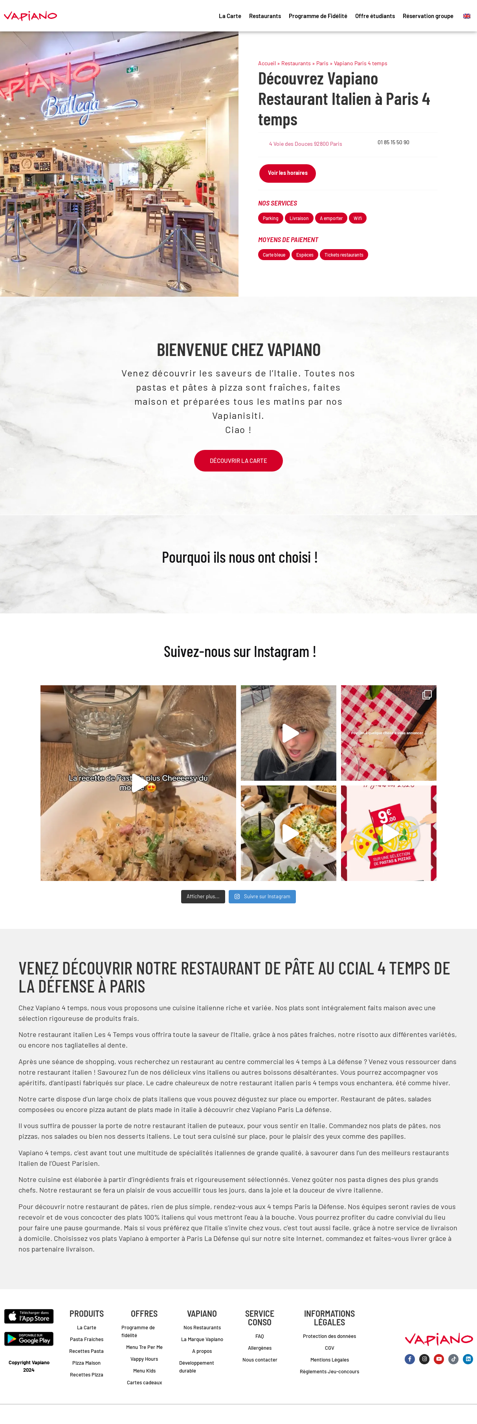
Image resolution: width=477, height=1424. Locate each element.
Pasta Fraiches (86, 1339)
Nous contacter (259, 1359)
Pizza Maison (86, 1363)
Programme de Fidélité (318, 15)
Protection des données (329, 1336)
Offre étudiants (375, 15)
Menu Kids (144, 1370)
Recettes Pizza (86, 1374)
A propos (202, 1351)
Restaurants (265, 15)
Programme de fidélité (138, 1331)
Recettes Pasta (86, 1351)
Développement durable (196, 1367)
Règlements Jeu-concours (329, 1371)
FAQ (259, 1336)
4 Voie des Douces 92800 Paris (305, 143)
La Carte (230, 15)
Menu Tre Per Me (144, 1347)
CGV (329, 1348)
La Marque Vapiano (202, 1339)
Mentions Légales (329, 1359)
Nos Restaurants (202, 1327)
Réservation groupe (428, 15)
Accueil (267, 63)
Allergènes (260, 1348)
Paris (322, 63)
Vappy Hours (144, 1359)
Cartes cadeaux (144, 1382)
